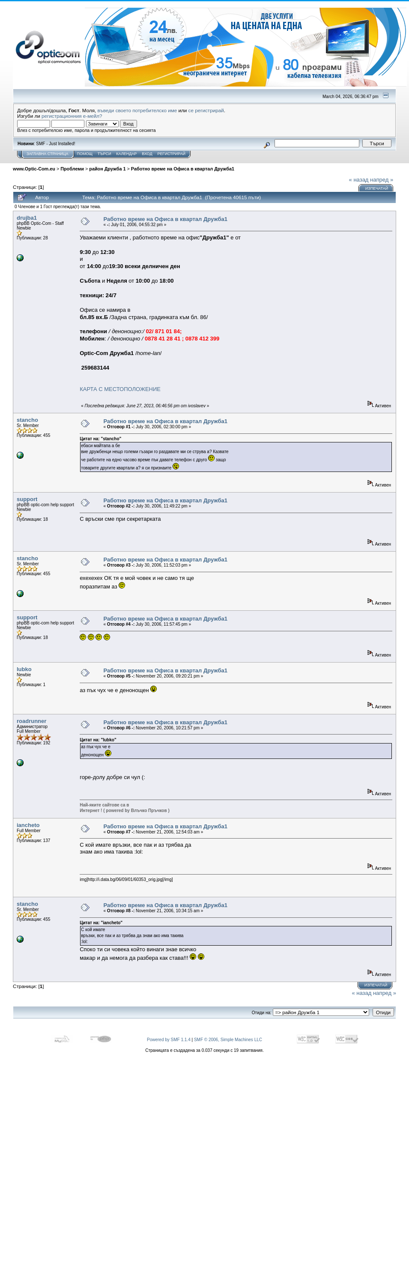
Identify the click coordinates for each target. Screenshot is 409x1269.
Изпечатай (376, 188)
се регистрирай (206, 110)
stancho (27, 420)
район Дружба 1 (107, 168)
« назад (359, 179)
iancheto (28, 825)
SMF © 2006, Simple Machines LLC (228, 1039)
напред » (381, 179)
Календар (126, 154)
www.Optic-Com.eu (34, 168)
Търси (104, 154)
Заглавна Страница (47, 154)
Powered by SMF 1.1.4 (169, 1039)
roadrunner (31, 721)
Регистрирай (171, 154)
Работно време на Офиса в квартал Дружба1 (182, 168)
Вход (147, 154)
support (27, 499)
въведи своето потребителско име (137, 110)
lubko (24, 669)
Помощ (84, 154)
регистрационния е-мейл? (72, 116)
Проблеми (72, 168)
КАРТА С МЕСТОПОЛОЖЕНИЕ (120, 389)
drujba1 (27, 218)
